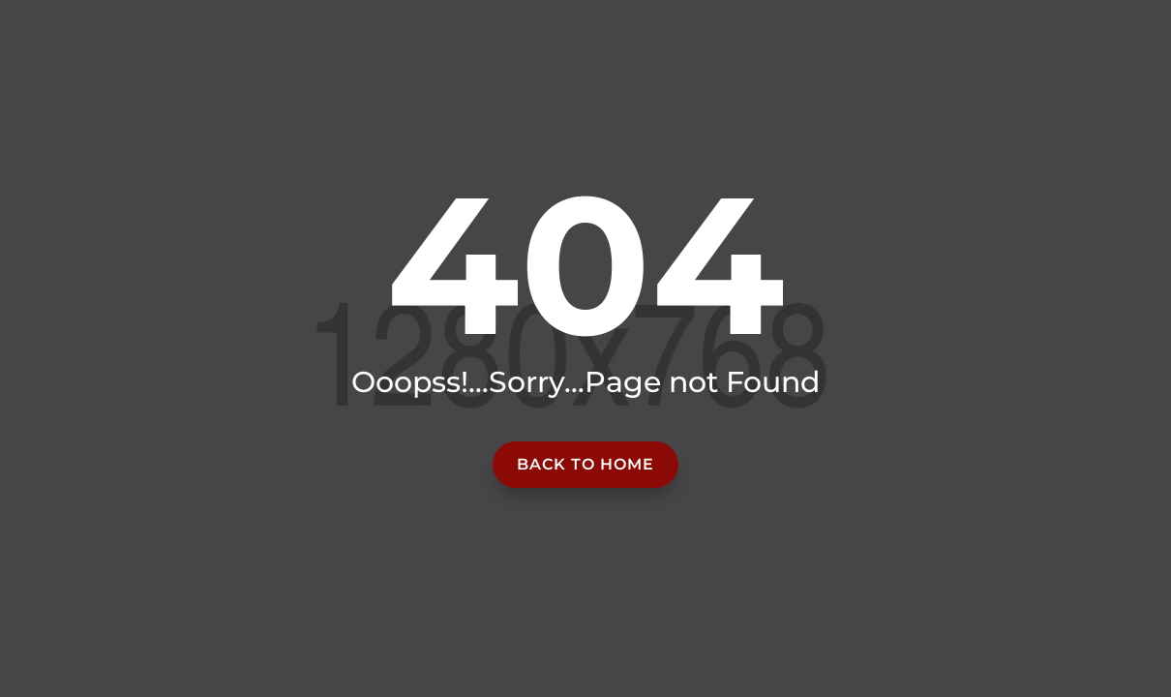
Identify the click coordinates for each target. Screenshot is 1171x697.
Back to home (585, 464)
